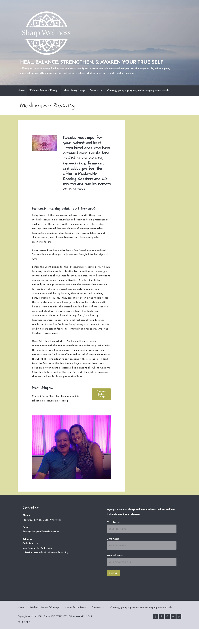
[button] (101, 394)
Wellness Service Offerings (44, 90)
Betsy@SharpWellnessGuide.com (41, 532)
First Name (113, 522)
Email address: (115, 555)
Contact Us (96, 90)
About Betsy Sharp (74, 90)
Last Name (113, 538)
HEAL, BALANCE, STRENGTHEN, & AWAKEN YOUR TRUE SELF (91, 62)
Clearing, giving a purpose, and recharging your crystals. (138, 90)
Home (21, 90)
